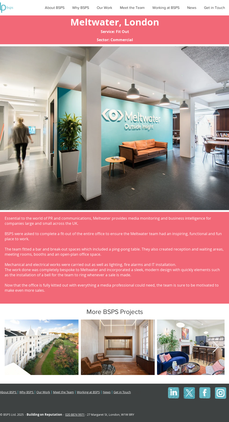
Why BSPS (26, 392)
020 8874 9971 (75, 414)
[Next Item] (215, 347)
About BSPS (8, 392)
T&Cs (137, 392)
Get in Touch (122, 392)
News (107, 392)
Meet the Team (63, 392)
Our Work (43, 392)
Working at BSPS (88, 392)
